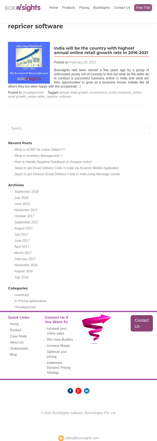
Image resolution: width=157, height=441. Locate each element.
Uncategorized (33, 85)
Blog (13, 347)
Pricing (84, 7)
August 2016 (24, 264)
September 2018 (27, 184)
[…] (68, 79)
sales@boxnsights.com (78, 431)
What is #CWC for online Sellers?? (40, 142)
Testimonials (19, 341)
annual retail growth (73, 85)
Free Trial (143, 7)
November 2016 (26, 258)
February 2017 (25, 252)
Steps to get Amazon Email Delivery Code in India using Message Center (67, 167)
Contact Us (122, 7)
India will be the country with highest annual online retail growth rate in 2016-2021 (100, 43)
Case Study (18, 329)
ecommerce (98, 85)
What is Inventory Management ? (39, 148)
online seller (36, 89)
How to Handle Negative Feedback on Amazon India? (53, 154)
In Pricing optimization (31, 294)
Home (53, 7)
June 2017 (22, 233)
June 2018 (22, 196)
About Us (17, 335)
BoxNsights (101, 7)
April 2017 (22, 239)
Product (15, 323)
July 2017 (22, 227)
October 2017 (24, 209)
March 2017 (23, 245)
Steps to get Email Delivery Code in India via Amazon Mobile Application (67, 161)
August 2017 (24, 221)
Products (68, 7)
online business (120, 85)
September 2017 (27, 215)
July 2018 (22, 190)
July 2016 (22, 270)
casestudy (22, 287)
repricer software (59, 89)
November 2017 (26, 203)
